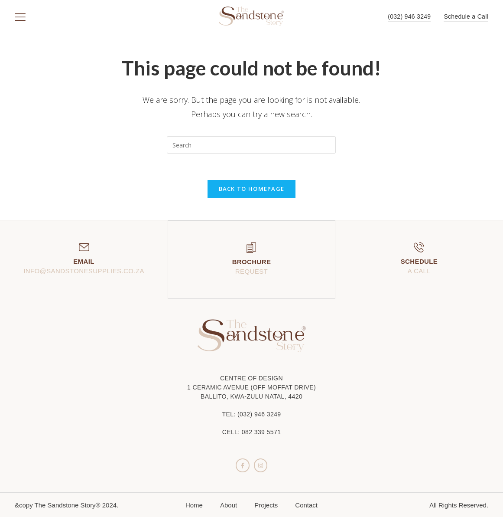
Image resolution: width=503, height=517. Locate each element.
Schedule (419, 261)
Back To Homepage (252, 189)
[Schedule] (419, 247)
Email (83, 261)
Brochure (251, 261)
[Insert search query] (251, 145)
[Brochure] (251, 247)
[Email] (83, 247)
